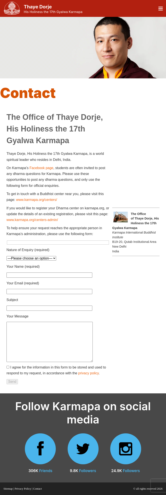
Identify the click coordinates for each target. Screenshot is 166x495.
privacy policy (88, 373)
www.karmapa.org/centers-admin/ (32, 220)
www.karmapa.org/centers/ (36, 200)
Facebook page (41, 168)
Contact (37, 488)
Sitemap (8, 488)
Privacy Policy (23, 488)
